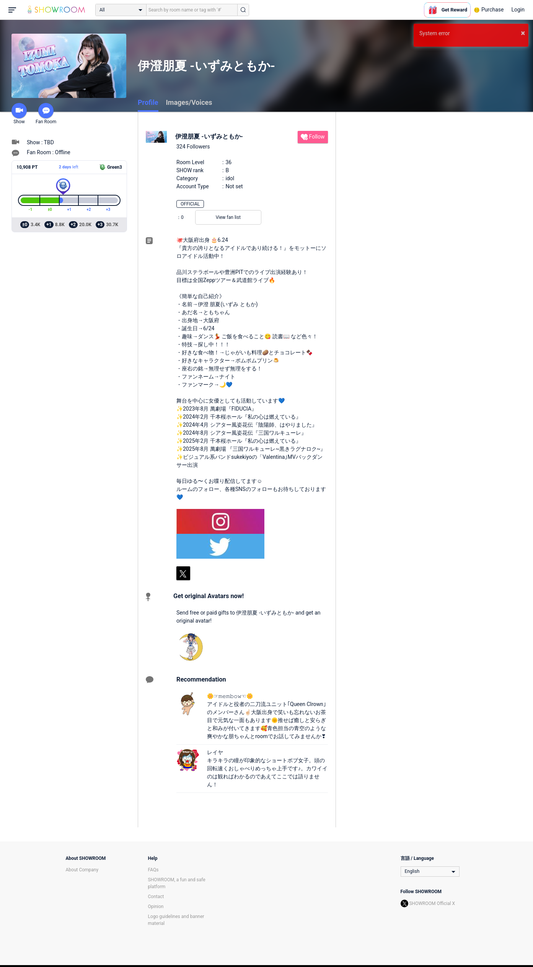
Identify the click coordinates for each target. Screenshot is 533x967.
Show (19, 113)
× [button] (523, 33)
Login (518, 10)
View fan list (228, 217)
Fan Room (46, 113)
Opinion (156, 906)
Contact (156, 896)
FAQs (153, 869)
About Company (82, 869)
